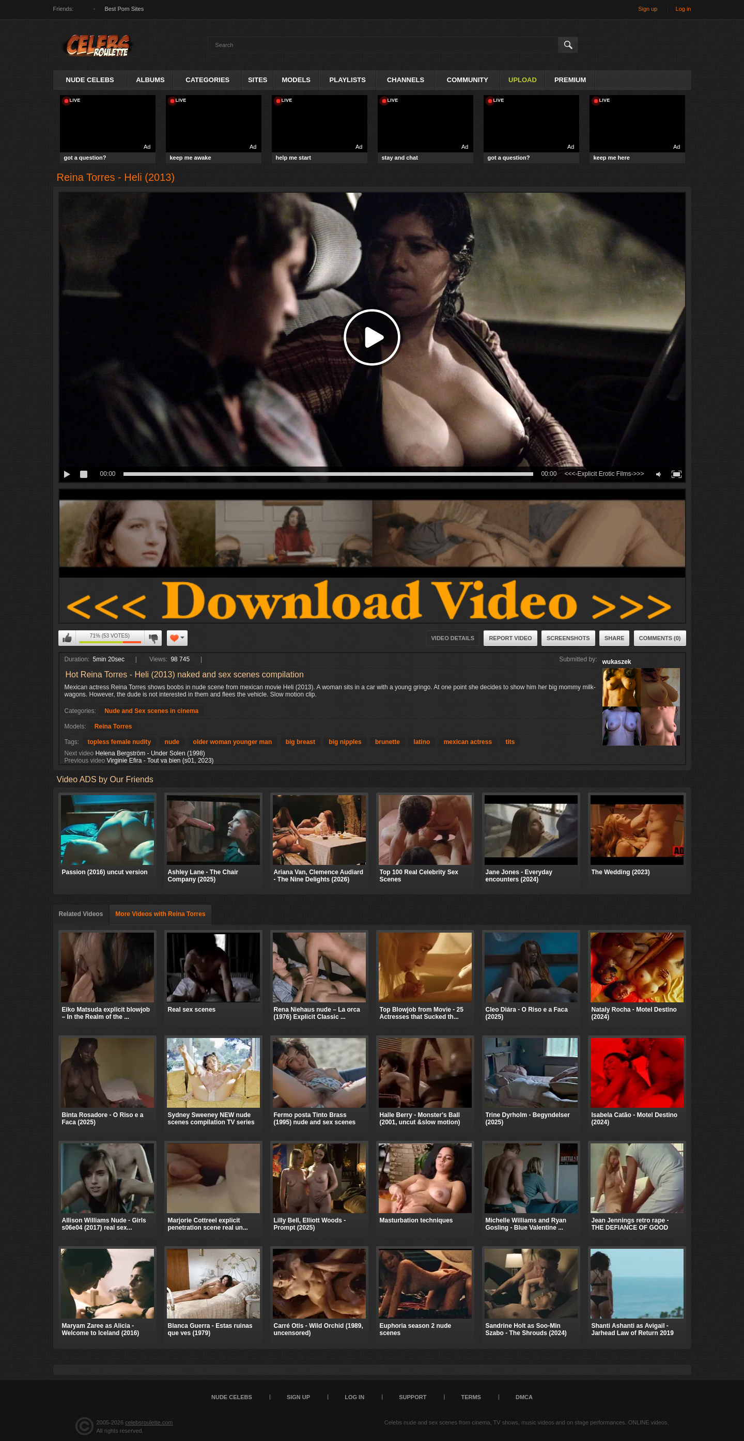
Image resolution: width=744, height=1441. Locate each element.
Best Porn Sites (124, 9)
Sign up (647, 9)
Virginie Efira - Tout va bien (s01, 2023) (160, 760)
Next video (79, 753)
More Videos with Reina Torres (160, 914)
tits (510, 742)
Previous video (85, 760)
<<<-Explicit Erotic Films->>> (604, 473)
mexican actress (468, 742)
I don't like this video (153, 638)
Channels (405, 80)
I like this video (67, 638)
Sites (258, 80)
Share (615, 638)
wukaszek (616, 661)
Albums (150, 80)
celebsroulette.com (149, 1422)
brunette (387, 742)
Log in (683, 9)
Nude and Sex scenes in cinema (151, 711)
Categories (207, 80)
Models (296, 80)
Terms (471, 1397)
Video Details (453, 638)
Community (467, 80)
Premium (570, 80)
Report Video (510, 638)
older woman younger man (232, 742)
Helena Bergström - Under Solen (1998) (150, 753)
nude (172, 742)
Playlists (348, 80)
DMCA (524, 1397)
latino (421, 742)
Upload (522, 80)
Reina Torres (113, 726)
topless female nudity (119, 742)
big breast (300, 742)
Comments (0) (660, 638)
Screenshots (568, 638)
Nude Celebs (90, 80)
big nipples (345, 742)
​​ (372, 619)
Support (412, 1397)
